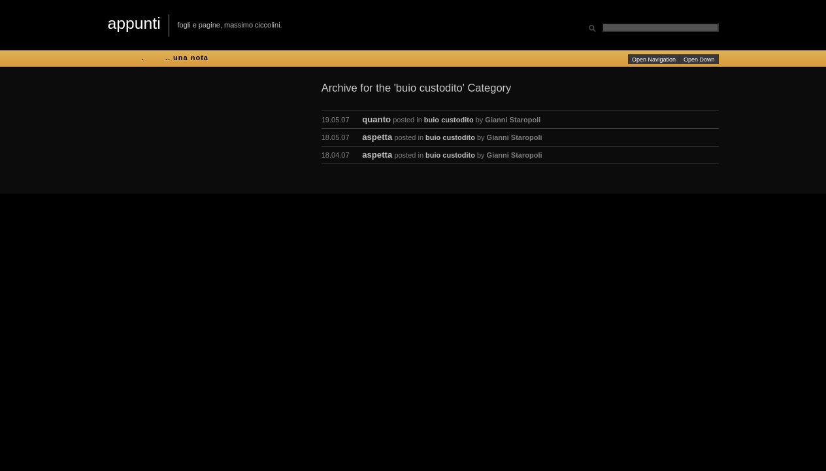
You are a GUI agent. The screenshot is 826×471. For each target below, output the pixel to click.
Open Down (699, 59)
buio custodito (449, 120)
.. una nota (186, 57)
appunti (134, 23)
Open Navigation (654, 59)
